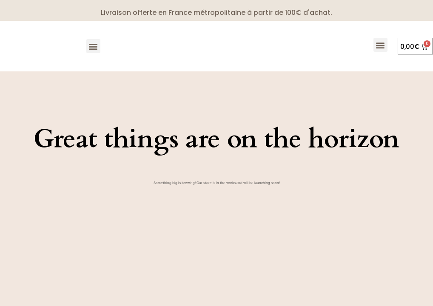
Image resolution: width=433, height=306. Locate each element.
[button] (93, 46)
